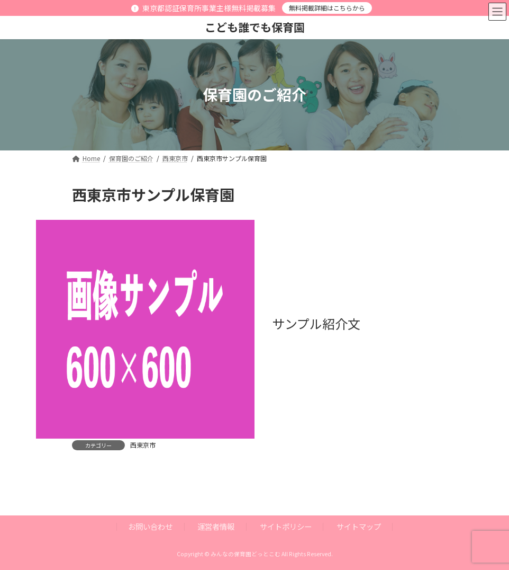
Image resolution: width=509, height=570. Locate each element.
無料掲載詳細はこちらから (327, 7)
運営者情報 (215, 526)
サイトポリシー (286, 526)
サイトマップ (359, 526)
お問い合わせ (150, 526)
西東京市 (143, 444)
